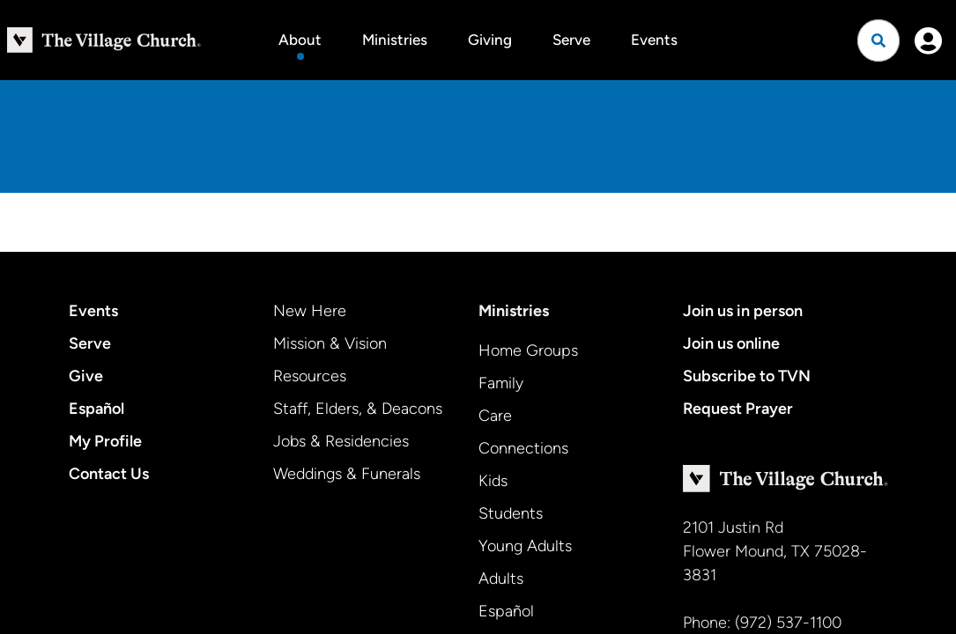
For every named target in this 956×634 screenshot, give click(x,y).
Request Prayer (738, 408)
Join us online (731, 343)
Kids (493, 480)
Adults (500, 578)
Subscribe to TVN (747, 376)
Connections (523, 448)
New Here (309, 311)
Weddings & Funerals (346, 473)
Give (86, 376)
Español (96, 408)
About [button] (300, 39)
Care (495, 415)
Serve (571, 39)
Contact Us (109, 473)
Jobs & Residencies (341, 441)
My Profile (105, 441)
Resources (309, 376)
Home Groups (528, 350)
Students (510, 513)
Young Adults (525, 546)
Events (654, 39)
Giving (490, 39)
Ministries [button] (394, 39)
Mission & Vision (330, 343)
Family (500, 383)
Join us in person (743, 311)
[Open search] (878, 40)
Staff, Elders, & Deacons (357, 408)
